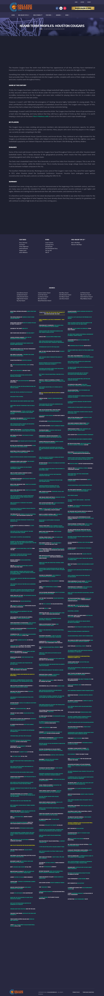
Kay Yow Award (21, 300)
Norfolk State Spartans (57, 754)
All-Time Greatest (54, 581)
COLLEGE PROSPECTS (17, 370)
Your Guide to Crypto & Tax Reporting (20, 537)
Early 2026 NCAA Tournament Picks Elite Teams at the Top (52, 381)
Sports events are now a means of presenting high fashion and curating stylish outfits (80, 458)
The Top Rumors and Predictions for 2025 (79, 390)
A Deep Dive (50, 711)
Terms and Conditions (88, 992)
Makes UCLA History (51, 641)
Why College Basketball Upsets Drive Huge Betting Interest (80, 356)
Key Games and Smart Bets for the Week (51, 537)
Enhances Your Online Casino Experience (80, 418)
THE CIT (47, 252)
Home (76, 2)
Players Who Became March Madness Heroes (80, 439)
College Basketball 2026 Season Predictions (80, 485)
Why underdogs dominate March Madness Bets (80, 690)
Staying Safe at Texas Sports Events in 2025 (80, 407)
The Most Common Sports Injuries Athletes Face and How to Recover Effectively (79, 717)
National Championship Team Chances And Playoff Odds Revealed (21, 343)
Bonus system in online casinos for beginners (23, 456)
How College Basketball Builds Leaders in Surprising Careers (51, 871)
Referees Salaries (75, 758)
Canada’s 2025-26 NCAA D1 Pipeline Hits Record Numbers (79, 490)
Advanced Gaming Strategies (85, 434)
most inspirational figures (49, 586)
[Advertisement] (52, 53)
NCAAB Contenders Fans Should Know (23, 446)
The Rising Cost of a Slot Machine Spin (20, 800)
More (67, 15)
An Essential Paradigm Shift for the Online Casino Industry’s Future (22, 430)
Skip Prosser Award (85, 294)
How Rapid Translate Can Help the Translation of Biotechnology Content (52, 705)
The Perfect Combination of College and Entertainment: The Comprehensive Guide (21, 680)
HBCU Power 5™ (37, 15)
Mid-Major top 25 (23, 15)
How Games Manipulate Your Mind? (20, 888)
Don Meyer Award (64, 296)
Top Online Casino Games (26, 828)
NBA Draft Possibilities (84, 679)
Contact (89, 2)
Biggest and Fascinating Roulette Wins (79, 873)
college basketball (21, 708)
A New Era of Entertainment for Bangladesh (49, 675)
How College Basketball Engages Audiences (80, 641)
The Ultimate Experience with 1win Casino (22, 462)
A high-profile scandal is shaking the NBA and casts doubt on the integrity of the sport (51, 696)
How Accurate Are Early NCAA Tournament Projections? (22, 872)
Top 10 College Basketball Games (21, 364)
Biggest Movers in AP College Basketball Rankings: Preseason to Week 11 (50, 363)
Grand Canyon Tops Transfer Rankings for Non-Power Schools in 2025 (51, 331)
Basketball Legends (73, 611)
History (82, 2)
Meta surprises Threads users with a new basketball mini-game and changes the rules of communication (22, 572)
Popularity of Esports (51, 825)
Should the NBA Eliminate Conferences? (78, 631)
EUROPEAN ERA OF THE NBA (76, 345)
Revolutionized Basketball (54, 421)
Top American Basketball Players (23, 565)
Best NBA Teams (16, 756)
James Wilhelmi (23, 252)
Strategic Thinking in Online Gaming (49, 411)
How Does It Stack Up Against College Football (50, 515)
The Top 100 (48, 250)
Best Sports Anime (73, 495)
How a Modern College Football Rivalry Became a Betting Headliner (51, 526)
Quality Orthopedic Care (74, 684)
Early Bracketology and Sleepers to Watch (78, 423)
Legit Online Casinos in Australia (77, 512)
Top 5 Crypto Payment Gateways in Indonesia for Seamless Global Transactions (80, 862)
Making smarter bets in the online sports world (51, 738)
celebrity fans (23, 751)
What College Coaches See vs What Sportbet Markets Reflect (22, 811)
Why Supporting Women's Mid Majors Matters (50, 436)
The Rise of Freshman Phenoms (18, 822)
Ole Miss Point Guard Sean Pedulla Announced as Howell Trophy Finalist (80, 334)
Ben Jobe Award (42, 298)
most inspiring (46, 727)
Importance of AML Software (20, 839)
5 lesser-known (43, 897)
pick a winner (47, 603)
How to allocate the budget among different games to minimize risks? (51, 457)
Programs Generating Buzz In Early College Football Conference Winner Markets (51, 774)
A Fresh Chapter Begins (23, 618)
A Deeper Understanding (17, 350)
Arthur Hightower (24, 246)
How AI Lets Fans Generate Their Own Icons (50, 802)
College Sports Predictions (53, 336)
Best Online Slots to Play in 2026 (27, 441)
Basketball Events (80, 646)
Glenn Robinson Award (86, 296)
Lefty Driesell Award (22, 296)
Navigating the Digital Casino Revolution (50, 785)
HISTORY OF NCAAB (19, 877)
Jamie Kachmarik (23, 248)
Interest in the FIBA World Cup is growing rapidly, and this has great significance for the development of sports (23, 543)
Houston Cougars (27, 360)
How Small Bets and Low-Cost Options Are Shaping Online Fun (80, 783)
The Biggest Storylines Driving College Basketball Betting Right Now (21, 554)
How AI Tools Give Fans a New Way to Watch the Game (80, 524)
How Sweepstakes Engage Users (48, 625)
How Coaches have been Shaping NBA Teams (22, 401)
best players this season (76, 838)
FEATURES (48, 15)
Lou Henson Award (43, 296)
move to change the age (29, 322)
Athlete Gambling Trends (57, 425)
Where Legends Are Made (74, 812)
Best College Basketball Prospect (50, 647)
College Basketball (26, 601)
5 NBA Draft (44, 887)
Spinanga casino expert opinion (19, 687)
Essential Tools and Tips (17, 856)
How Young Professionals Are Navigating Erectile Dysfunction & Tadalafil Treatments (51, 341)
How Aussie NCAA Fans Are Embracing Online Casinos (51, 326)
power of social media (47, 680)
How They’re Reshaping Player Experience (20, 338)
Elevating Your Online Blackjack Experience (50, 430)
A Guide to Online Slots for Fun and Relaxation (80, 722)
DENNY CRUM (61, 685)
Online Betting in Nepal (16, 396)
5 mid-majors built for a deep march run (50, 768)
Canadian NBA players (19, 866)
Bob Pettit (25, 328)
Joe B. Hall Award (42, 294)
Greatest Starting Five (18, 605)
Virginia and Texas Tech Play (18, 908)
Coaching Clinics (49, 244)
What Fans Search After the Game (48, 814)
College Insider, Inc (52, 992)
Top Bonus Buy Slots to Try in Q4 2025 (49, 346)
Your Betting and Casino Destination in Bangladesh (48, 760)
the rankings (47, 866)
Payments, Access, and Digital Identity (23, 719)
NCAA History (80, 828)
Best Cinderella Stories (81, 468)
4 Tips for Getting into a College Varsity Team (51, 846)
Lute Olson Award (64, 298)
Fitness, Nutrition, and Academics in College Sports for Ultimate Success (22, 412)
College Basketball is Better (24, 548)
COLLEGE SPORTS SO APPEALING (80, 328)
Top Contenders (18, 893)
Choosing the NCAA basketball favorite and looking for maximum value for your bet (51, 830)
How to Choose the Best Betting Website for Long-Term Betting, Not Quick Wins (80, 323)
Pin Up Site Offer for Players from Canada (21, 772)
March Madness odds (41, 116)
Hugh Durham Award (22, 298)
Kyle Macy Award (63, 292)
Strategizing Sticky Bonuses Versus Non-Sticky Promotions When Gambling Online (81, 733)
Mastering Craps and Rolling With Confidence (21, 861)
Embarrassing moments (45, 891)
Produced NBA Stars (85, 712)
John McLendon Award (65, 294)
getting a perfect (50, 862)
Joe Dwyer (22, 244)
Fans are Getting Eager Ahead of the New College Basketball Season (21, 532)
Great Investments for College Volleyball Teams (51, 503)
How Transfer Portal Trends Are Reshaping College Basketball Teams (22, 424)
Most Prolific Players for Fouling (84, 626)
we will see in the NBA (84, 542)
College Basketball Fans (20, 668)
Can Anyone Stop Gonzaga (46, 415)
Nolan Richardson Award (44, 300)
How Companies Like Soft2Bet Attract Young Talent (79, 429)
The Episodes (49, 246)
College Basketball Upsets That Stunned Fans (80, 635)
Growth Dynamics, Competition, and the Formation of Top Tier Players (22, 795)
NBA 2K (46, 608)
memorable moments (77, 893)
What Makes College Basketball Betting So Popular (22, 418)
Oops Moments (22, 746)
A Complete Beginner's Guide (21, 473)
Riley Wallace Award (86, 298)
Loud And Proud (14, 645)
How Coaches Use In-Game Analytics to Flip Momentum (23, 623)
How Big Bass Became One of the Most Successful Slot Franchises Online (78, 373)
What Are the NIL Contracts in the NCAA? (21, 392)
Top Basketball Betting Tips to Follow (20, 735)
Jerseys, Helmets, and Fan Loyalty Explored (50, 750)
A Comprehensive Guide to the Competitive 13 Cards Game (80, 856)
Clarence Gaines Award (44, 292)
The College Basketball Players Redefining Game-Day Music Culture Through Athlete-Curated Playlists (22, 497)
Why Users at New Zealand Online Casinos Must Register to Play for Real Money (21, 783)
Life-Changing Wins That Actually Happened (78, 749)
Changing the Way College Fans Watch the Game (52, 497)
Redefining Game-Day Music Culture (79, 599)
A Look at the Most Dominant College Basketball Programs (50, 636)
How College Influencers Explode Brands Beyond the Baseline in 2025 (50, 691)
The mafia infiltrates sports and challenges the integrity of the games (51, 369)
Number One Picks (22, 639)
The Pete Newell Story (51, 248)
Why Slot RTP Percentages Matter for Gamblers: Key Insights (20, 903)
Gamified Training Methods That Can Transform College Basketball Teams (49, 486)
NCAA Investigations (23, 380)
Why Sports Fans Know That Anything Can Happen (80, 581)
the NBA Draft (30, 332)
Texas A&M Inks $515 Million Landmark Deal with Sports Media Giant (51, 404)
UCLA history (80, 883)
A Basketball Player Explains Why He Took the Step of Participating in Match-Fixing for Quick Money (52, 569)
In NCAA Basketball (25, 559)
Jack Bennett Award (22, 294)
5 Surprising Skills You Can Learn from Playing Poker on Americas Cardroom (80, 777)
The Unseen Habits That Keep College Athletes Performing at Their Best (80, 651)
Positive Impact (74, 463)
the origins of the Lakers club (56, 658)
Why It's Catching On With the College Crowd (52, 593)
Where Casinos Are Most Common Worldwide (51, 442)
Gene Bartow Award (22, 292)
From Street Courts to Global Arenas (21, 452)
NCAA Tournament (80, 899)
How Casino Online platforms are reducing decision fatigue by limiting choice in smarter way (51, 448)
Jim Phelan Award (85, 292)
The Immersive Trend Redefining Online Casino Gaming (79, 506)
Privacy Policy (76, 992)
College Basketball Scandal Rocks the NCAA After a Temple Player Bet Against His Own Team (22, 834)
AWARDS (58, 15)
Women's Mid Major (76, 244)
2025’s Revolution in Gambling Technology (80, 850)
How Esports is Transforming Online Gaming (50, 576)
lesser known (82, 878)
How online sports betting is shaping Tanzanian (79, 444)
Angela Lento (22, 250)
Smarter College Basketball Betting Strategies (50, 791)
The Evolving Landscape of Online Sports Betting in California (79, 621)
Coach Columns (49, 242)
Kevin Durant (71, 754)
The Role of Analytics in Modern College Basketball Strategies (50, 619)
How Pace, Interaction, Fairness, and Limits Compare (79, 385)
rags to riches (78, 738)
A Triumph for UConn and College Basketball (22, 355)
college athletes (86, 553)
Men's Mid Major (75, 242)
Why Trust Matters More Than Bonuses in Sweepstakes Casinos (21, 767)
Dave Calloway (23, 242)
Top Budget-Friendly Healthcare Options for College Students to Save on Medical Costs (22, 590)
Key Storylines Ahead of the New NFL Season (51, 670)
